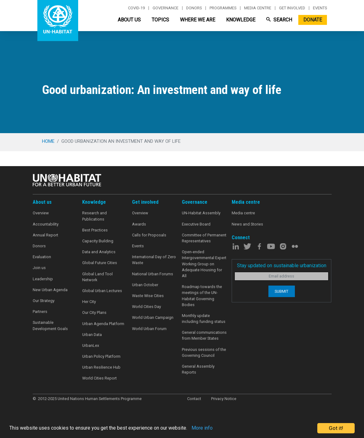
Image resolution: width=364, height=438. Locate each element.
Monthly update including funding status (203, 318)
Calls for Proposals (149, 235)
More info (212, 428)
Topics (160, 20)
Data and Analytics (99, 251)
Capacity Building (97, 241)
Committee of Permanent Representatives (204, 238)
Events (320, 8)
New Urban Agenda (50, 289)
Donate (312, 20)
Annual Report (45, 235)
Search (279, 20)
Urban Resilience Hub (101, 367)
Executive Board (196, 224)
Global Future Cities (99, 262)
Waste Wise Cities (148, 295)
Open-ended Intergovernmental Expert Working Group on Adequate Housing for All (204, 263)
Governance (165, 8)
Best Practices (95, 230)
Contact (194, 398)
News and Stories (247, 224)
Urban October (145, 284)
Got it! (336, 428)
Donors (194, 8)
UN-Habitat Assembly (201, 213)
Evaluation (42, 256)
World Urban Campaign (152, 317)
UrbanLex (90, 345)
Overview (41, 213)
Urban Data (92, 334)
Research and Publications (94, 216)
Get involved (292, 8)
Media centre (257, 8)
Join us (39, 267)
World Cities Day (146, 306)
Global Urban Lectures (102, 290)
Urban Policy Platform (101, 356)
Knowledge (240, 20)
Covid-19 (136, 8)
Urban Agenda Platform (103, 323)
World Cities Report (99, 378)
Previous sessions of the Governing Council (204, 352)
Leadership (43, 279)
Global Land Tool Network (97, 277)
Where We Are (197, 20)
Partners (40, 311)
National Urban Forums (152, 274)
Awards (139, 224)
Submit (281, 291)
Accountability (46, 224)
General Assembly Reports (198, 369)
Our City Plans (94, 312)
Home (48, 141)
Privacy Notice (223, 398)
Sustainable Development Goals (50, 325)
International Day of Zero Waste (154, 259)
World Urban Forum (149, 328)
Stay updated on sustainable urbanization (281, 265)
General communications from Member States (204, 335)
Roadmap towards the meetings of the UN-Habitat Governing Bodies (202, 295)
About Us (129, 20)
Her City (89, 301)
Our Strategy (43, 300)
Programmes (223, 8)
